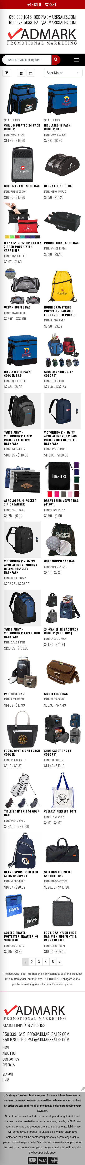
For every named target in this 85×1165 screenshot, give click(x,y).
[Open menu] (76, 60)
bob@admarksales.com (55, 17)
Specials (8, 1064)
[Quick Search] (27, 60)
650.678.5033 (20, 22)
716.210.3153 (34, 1025)
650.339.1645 (20, 17)
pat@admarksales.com (55, 22)
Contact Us (10, 1059)
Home (6, 1047)
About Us (9, 1053)
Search (7, 1074)
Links (6, 1079)
